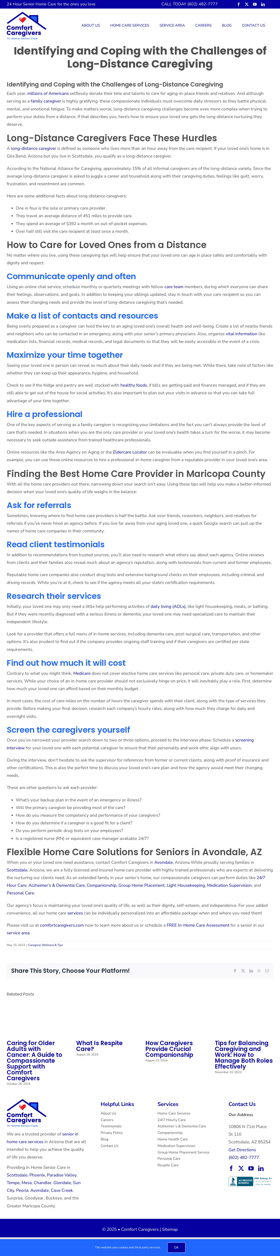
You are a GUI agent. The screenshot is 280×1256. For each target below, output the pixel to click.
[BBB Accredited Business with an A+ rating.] (251, 1179)
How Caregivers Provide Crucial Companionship (169, 1049)
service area (18, 933)
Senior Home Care (39, 4)
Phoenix (37, 1175)
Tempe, (13, 1183)
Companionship (101, 885)
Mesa (27, 1183)
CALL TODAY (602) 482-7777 (190, 4)
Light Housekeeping (186, 885)
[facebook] (238, 4)
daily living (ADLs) (168, 606)
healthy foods (133, 385)
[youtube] (255, 4)
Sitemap (170, 1229)
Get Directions (242, 1150)
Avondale (163, 862)
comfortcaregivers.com (62, 925)
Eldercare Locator (130, 452)
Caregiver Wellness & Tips (45, 945)
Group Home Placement (141, 885)
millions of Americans (48, 93)
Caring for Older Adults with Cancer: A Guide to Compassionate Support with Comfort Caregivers (34, 1060)
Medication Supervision (229, 885)
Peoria (22, 1190)
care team (173, 287)
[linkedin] (263, 4)
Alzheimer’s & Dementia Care (57, 885)
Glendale (62, 1183)
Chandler (42, 1183)
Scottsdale (17, 870)
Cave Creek (62, 1190)
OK (176, 1247)
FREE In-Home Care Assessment (198, 925)
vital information (241, 334)
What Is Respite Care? (99, 1046)
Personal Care (20, 893)
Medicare (81, 673)
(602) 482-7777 (244, 1157)
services (75, 913)
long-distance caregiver (33, 148)
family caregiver (46, 101)
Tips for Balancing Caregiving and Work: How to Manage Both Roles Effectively (244, 1055)
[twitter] (247, 4)
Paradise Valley (61, 1175)
